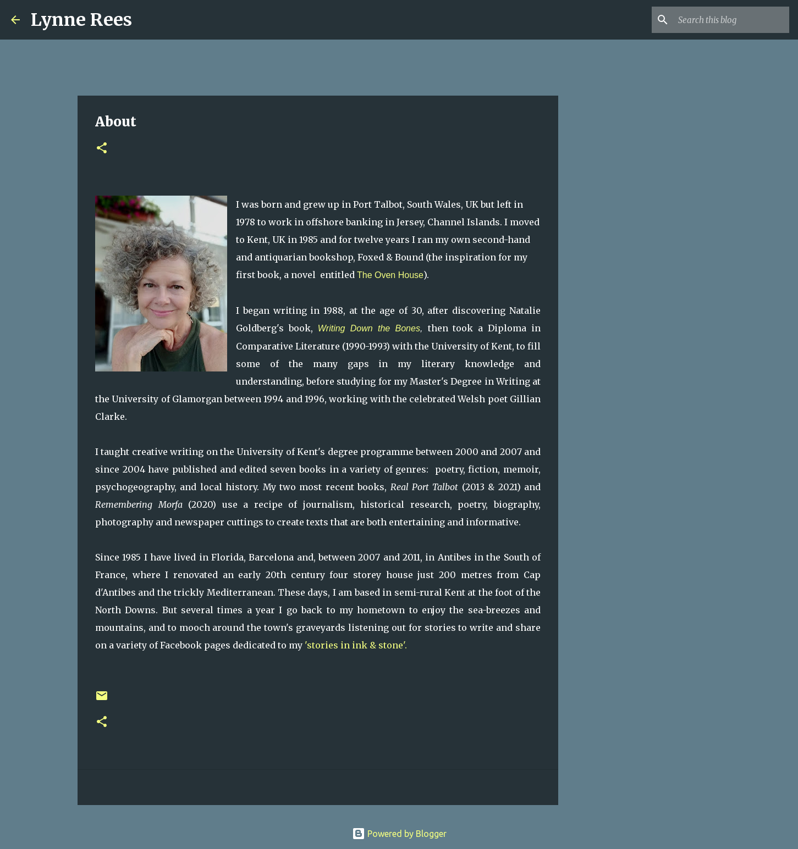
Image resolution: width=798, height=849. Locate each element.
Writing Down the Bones (369, 328)
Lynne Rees (81, 20)
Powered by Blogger (399, 834)
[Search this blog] (731, 20)
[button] (101, 148)
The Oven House (390, 275)
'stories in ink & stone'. (357, 645)
